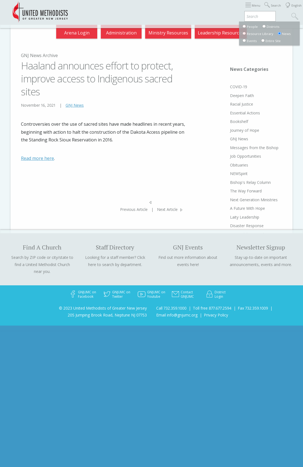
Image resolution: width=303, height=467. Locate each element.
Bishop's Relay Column (240, 182)
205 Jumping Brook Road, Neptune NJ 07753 (107, 315)
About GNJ (158, 9)
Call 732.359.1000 (171, 308)
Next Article (167, 209)
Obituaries (229, 165)
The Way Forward (235, 191)
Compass (255, 9)
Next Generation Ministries (243, 199)
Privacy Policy (216, 315)
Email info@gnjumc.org (177, 315)
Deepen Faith (232, 95)
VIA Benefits (231, 9)
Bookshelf (229, 121)
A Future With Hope (237, 208)
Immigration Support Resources (115, 9)
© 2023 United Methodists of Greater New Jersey (103, 308)
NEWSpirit (228, 173)
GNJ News (75, 105)
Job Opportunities (235, 156)
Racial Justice (231, 104)
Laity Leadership (234, 217)
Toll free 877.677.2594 (212, 308)
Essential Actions (235, 113)
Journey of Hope (234, 130)
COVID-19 (228, 86)
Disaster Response (236, 225)
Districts (179, 9)
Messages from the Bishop (244, 147)
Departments (204, 9)
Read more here (37, 158)
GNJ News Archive (39, 55)
